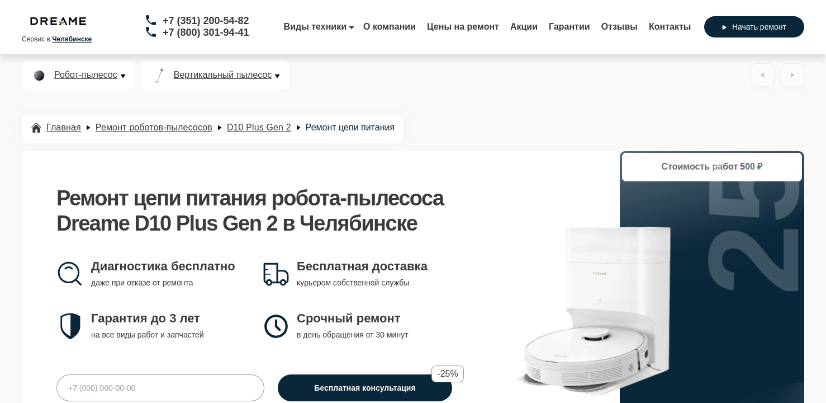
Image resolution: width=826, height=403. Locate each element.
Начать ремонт (754, 27)
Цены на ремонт (463, 26)
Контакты (670, 26)
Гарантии (569, 26)
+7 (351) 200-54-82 (206, 20)
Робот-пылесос (85, 75)
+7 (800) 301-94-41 (206, 32)
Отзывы (619, 26)
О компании (389, 26)
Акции (524, 26)
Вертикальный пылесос (223, 75)
